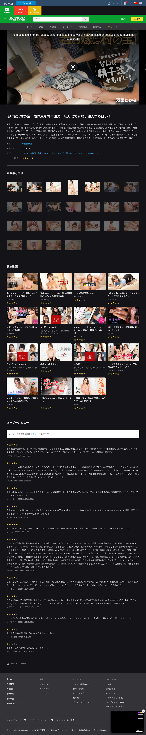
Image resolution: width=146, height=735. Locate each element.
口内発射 (90, 153)
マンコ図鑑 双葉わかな (84, 293)
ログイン (124, 19)
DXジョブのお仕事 (66, 720)
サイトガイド (78, 679)
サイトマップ (78, 693)
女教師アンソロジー (83, 364)
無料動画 (83, 27)
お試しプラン (113, 27)
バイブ (61, 153)
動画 (41, 27)
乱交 (54, 153)
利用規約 (76, 698)
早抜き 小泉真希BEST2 (50, 364)
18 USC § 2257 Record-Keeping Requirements (50, 730)
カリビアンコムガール (115, 707)
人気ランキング (13, 704)
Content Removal (100, 730)
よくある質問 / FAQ (81, 684)
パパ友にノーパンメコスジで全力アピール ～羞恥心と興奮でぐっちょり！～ (89, 330)
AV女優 (53, 27)
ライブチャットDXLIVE (115, 702)
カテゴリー (44, 689)
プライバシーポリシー (82, 702)
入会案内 (136, 19)
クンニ (81, 153)
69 (75, 153)
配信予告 (97, 27)
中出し (47, 153)
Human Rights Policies (81, 730)
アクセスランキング (16, 720)
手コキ (69, 153)
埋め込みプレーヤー (17, 663)
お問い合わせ (78, 689)
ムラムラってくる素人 (115, 698)
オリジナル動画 (29, 153)
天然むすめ (110, 689)
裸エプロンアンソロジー (17, 364)
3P (97, 153)
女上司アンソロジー (49, 327)
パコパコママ (111, 693)
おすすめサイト (112, 679)
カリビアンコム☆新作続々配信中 (27, 3)
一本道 (109, 684)
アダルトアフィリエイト (41, 720)
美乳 (40, 153)
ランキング (67, 27)
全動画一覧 (44, 684)
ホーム (29, 27)
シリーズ (43, 693)
